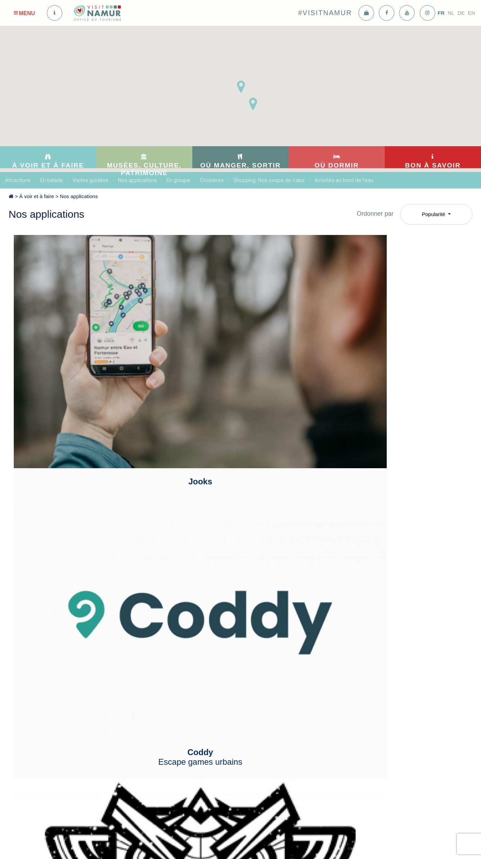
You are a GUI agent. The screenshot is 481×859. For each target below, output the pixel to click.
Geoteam (85, 466)
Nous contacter (358, 685)
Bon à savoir (362, 661)
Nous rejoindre (357, 704)
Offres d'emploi (358, 723)
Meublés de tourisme (296, 685)
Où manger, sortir (237, 661)
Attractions (18, 180)
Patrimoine (150, 700)
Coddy (238, 342)
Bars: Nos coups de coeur (234, 675)
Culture (147, 691)
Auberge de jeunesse (297, 733)
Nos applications (137, 180)
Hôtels (281, 675)
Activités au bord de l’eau (343, 180)
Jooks (85, 337)
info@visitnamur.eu (159, 798)
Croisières (212, 180)
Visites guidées (90, 180)
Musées (147, 681)
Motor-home (287, 723)
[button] (253, 104)
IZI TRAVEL (238, 466)
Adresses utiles (358, 694)
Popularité (434, 214)
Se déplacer (354, 714)
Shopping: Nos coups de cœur (269, 180)
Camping (283, 714)
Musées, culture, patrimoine (167, 664)
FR (441, 13)
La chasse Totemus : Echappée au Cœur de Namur (391, 342)
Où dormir (291, 661)
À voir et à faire (36, 196)
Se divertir (217, 700)
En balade (51, 180)
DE (461, 13)
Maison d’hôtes (290, 704)
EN (471, 13)
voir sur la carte (162, 824)
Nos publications (359, 675)
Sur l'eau (283, 694)
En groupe (178, 180)
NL (451, 13)
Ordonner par (375, 213)
